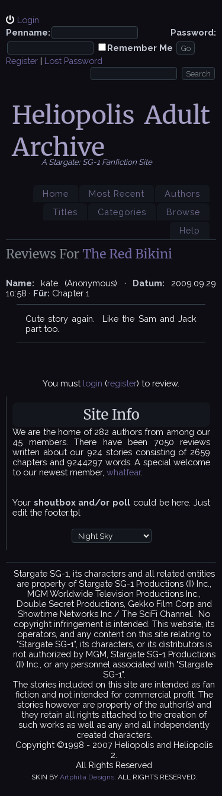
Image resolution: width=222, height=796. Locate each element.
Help (189, 230)
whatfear (124, 472)
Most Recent (116, 193)
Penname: (28, 32)
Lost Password (73, 61)
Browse (183, 212)
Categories (122, 212)
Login (28, 20)
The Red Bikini (127, 254)
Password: (193, 32)
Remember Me (140, 48)
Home (56, 193)
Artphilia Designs (87, 777)
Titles (65, 212)
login (92, 383)
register (122, 383)
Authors (182, 193)
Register (22, 61)
